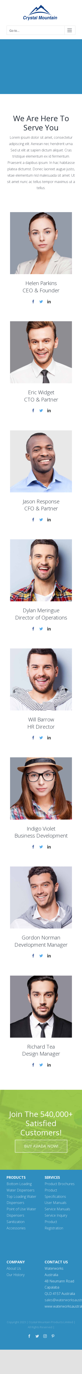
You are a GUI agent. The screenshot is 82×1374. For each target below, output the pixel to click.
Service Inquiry (56, 1215)
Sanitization (15, 1221)
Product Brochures (60, 1183)
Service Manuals (57, 1209)
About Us (14, 1268)
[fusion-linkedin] (49, 301)
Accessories (16, 1228)
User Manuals (55, 1202)
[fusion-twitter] (41, 301)
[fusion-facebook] (33, 301)
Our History (15, 1274)
